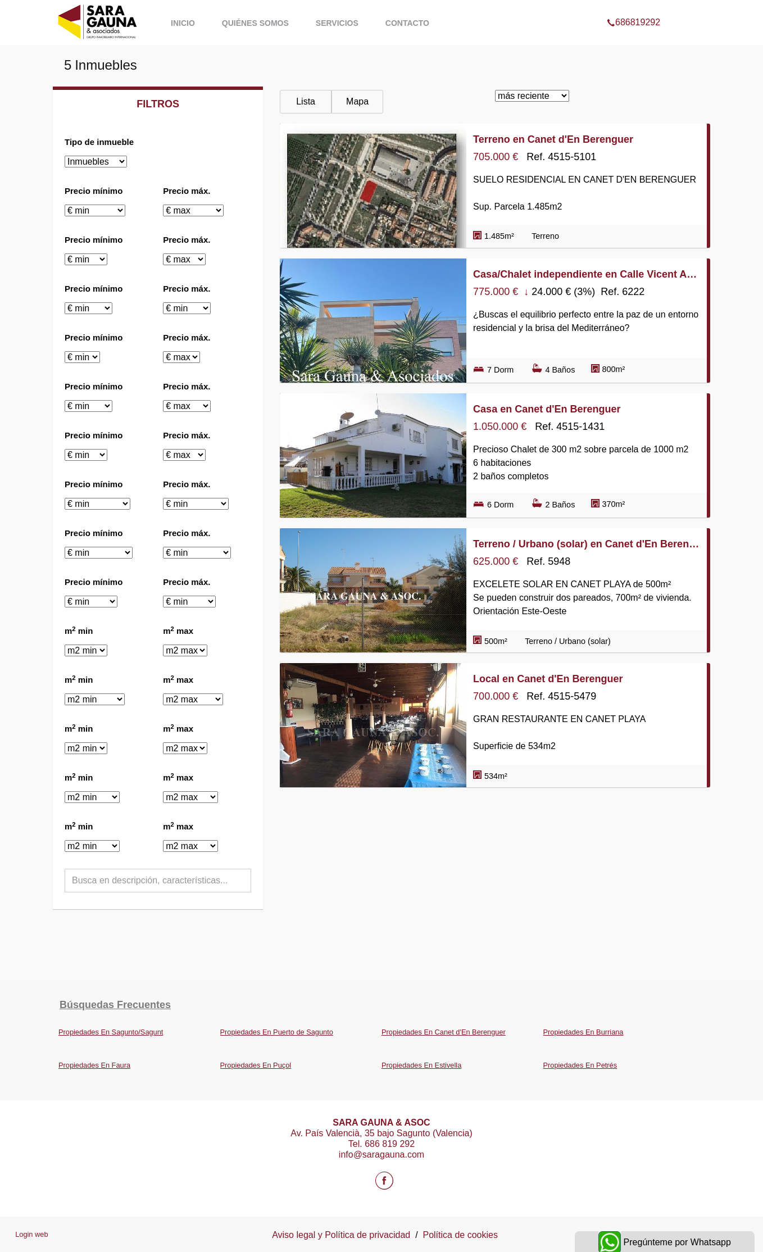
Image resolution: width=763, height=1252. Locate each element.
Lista (305, 101)
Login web (31, 1234)
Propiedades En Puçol (256, 1065)
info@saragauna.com (381, 1154)
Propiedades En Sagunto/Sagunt (110, 1032)
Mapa (357, 101)
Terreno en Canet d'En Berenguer (553, 139)
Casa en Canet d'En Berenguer (546, 409)
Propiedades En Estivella (421, 1065)
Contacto (407, 23)
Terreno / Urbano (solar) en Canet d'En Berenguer (586, 544)
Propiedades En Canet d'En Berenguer (444, 1032)
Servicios (337, 23)
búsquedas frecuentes (115, 1004)
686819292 (633, 8)
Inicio (183, 23)
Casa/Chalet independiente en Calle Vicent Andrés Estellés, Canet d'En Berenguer (586, 274)
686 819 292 (390, 1144)
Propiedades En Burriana (583, 1032)
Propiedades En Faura (94, 1065)
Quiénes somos (255, 23)
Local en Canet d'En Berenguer (548, 678)
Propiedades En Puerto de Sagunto (276, 1032)
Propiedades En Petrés (580, 1065)
